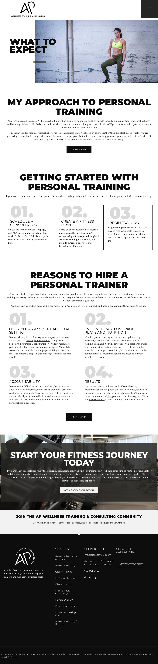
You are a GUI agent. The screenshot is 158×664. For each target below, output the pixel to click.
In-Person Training (65, 578)
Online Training (64, 571)
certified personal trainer (40, 305)
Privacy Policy (59, 654)
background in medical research (30, 132)
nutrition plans (84, 124)
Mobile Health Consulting (63, 592)
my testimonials (97, 399)
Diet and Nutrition (65, 584)
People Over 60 (64, 599)
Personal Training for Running (67, 623)
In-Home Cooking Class (65, 613)
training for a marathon (38, 340)
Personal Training (65, 565)
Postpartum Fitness (66, 606)
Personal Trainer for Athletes (66, 557)
